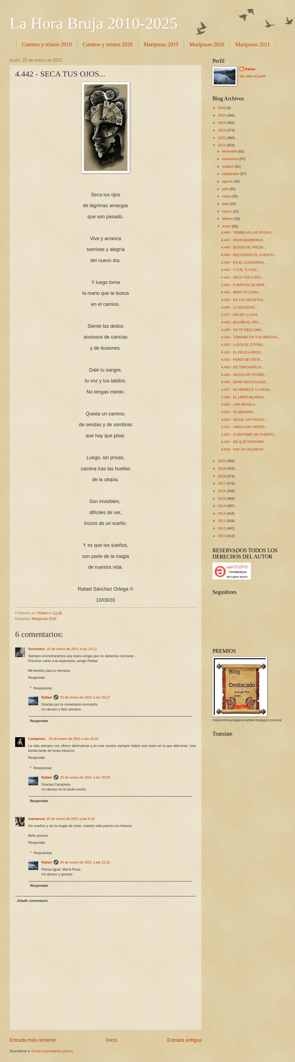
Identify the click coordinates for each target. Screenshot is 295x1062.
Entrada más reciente (32, 1040)
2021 (222, 145)
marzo (227, 211)
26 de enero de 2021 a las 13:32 (85, 862)
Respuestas (43, 688)
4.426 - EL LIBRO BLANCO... (244, 397)
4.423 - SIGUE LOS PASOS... (244, 420)
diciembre (230, 151)
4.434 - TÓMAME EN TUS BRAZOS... (250, 337)
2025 (222, 115)
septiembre (231, 174)
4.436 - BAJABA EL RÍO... (241, 322)
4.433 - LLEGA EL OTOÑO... (243, 345)
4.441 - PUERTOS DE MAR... (244, 285)
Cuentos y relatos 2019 (47, 44)
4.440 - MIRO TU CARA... (241, 292)
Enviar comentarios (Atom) (52, 1051)
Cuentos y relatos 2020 (108, 44)
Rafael (46, 697)
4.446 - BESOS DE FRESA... (243, 247)
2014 (222, 506)
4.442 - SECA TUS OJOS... (242, 277)
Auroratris (36, 649)
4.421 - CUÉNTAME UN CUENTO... (249, 434)
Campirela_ (37, 739)
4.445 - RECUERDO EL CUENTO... (249, 255)
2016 (222, 491)
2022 (222, 138)
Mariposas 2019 (161, 44)
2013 (222, 513)
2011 (222, 528)
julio (225, 189)
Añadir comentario (32, 901)
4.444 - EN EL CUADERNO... (244, 262)
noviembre (230, 159)
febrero (228, 219)
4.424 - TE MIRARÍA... (238, 412)
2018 (222, 476)
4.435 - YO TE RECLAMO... (242, 330)
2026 (222, 108)
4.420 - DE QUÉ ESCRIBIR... (244, 442)
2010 (222, 536)
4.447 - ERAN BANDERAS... (243, 240)
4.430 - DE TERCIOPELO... (242, 367)
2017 (222, 483)
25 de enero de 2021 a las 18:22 (73, 739)
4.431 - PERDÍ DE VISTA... (242, 360)
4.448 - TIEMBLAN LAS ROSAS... (247, 232)
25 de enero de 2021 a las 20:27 (85, 697)
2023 (222, 130)
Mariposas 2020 (206, 44)
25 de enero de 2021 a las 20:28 (85, 777)
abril (226, 204)
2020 (222, 461)
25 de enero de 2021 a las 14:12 (72, 649)
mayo (226, 196)
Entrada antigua (184, 1040)
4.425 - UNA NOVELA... (239, 404)
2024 (222, 123)
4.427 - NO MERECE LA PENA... (247, 390)
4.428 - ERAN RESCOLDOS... (244, 382)
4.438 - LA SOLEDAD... (239, 307)
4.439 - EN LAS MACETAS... (243, 300)
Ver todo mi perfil (253, 76)
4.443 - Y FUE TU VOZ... (240, 270)
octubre (228, 166)
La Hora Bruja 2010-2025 (93, 23)
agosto (227, 181)
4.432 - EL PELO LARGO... (242, 352)
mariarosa (36, 819)
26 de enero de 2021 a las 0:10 (71, 819)
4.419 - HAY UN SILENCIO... (243, 449)
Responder (36, 678)
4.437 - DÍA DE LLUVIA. (239, 315)
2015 (222, 499)
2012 (222, 521)
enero (227, 226)
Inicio (111, 1040)
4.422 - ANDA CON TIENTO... (244, 427)
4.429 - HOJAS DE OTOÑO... (244, 375)
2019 (222, 469)
